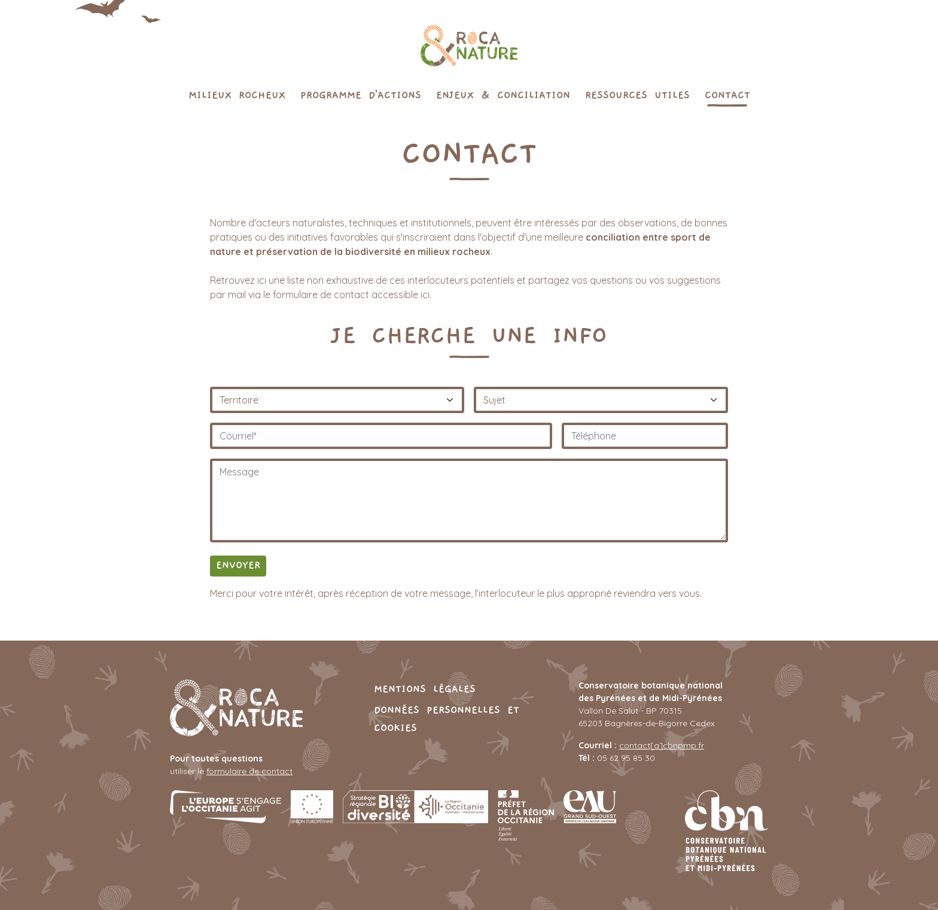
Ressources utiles (637, 95)
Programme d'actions (360, 95)
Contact (727, 95)
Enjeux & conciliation (503, 95)
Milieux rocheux (236, 95)
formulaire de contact (249, 771)
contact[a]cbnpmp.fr (661, 745)
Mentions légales (425, 688)
